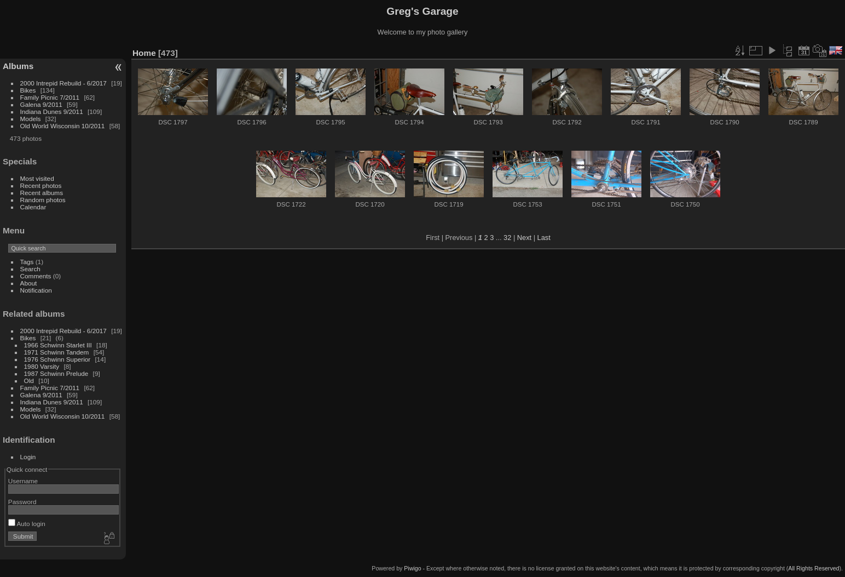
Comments (35, 275)
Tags (27, 261)
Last (544, 237)
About (28, 283)
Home (144, 53)
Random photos (43, 199)
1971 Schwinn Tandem (56, 352)
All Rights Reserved (813, 568)
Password (22, 501)
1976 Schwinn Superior (57, 359)
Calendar (33, 206)
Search (30, 268)
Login (28, 456)
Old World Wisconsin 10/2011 (62, 125)
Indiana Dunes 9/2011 (51, 111)
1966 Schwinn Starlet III (58, 345)
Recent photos (41, 185)
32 (507, 237)
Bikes (28, 90)
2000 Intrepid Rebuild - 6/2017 (63, 83)
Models (30, 118)
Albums (18, 66)
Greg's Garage (422, 11)
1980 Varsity (42, 366)
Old (29, 380)
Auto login (26, 523)
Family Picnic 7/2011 (50, 97)
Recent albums (41, 192)
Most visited (37, 178)
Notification (36, 290)
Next (524, 237)
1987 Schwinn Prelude (56, 373)
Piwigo (412, 568)
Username (23, 480)
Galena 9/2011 (41, 104)
